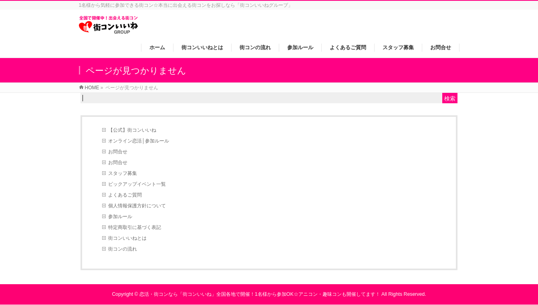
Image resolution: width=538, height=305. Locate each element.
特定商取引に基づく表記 (134, 227)
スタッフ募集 (122, 173)
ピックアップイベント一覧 (137, 184)
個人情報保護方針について (137, 206)
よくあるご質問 (125, 195)
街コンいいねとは (127, 238)
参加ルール (120, 216)
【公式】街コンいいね (132, 130)
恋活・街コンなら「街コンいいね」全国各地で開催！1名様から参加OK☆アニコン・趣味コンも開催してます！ (259, 294)
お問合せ (117, 152)
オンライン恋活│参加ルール (138, 141)
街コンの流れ (122, 249)
